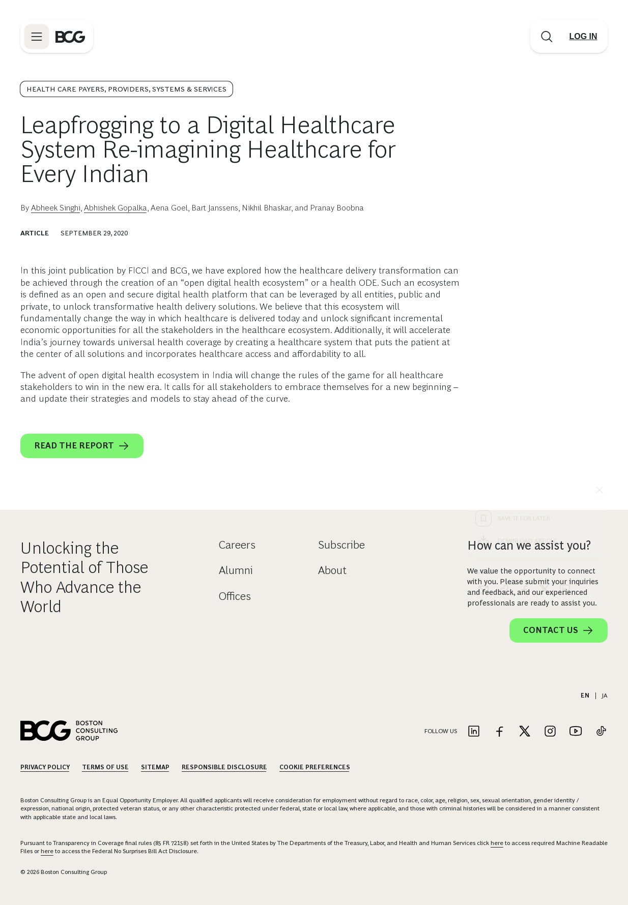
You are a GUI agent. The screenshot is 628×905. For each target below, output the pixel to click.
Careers (237, 544)
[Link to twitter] (524, 732)
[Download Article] (537, 356)
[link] (504, 405)
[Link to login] (583, 36)
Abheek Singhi (55, 207)
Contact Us (558, 630)
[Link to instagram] (550, 732)
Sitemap (155, 767)
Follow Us (440, 731)
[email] (483, 405)
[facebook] (524, 405)
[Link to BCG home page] (70, 36)
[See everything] (599, 305)
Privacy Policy (45, 767)
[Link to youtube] (575, 732)
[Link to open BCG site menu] (36, 36)
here (497, 843)
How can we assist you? (529, 545)
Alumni (236, 570)
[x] (544, 405)
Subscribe (341, 544)
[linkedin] (565, 405)
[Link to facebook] (499, 732)
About (332, 570)
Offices (235, 596)
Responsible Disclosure (224, 767)
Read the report (82, 446)
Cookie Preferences (314, 767)
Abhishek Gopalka (115, 207)
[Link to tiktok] (601, 732)
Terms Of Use (105, 767)
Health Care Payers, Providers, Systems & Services (126, 89)
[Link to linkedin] (473, 732)
